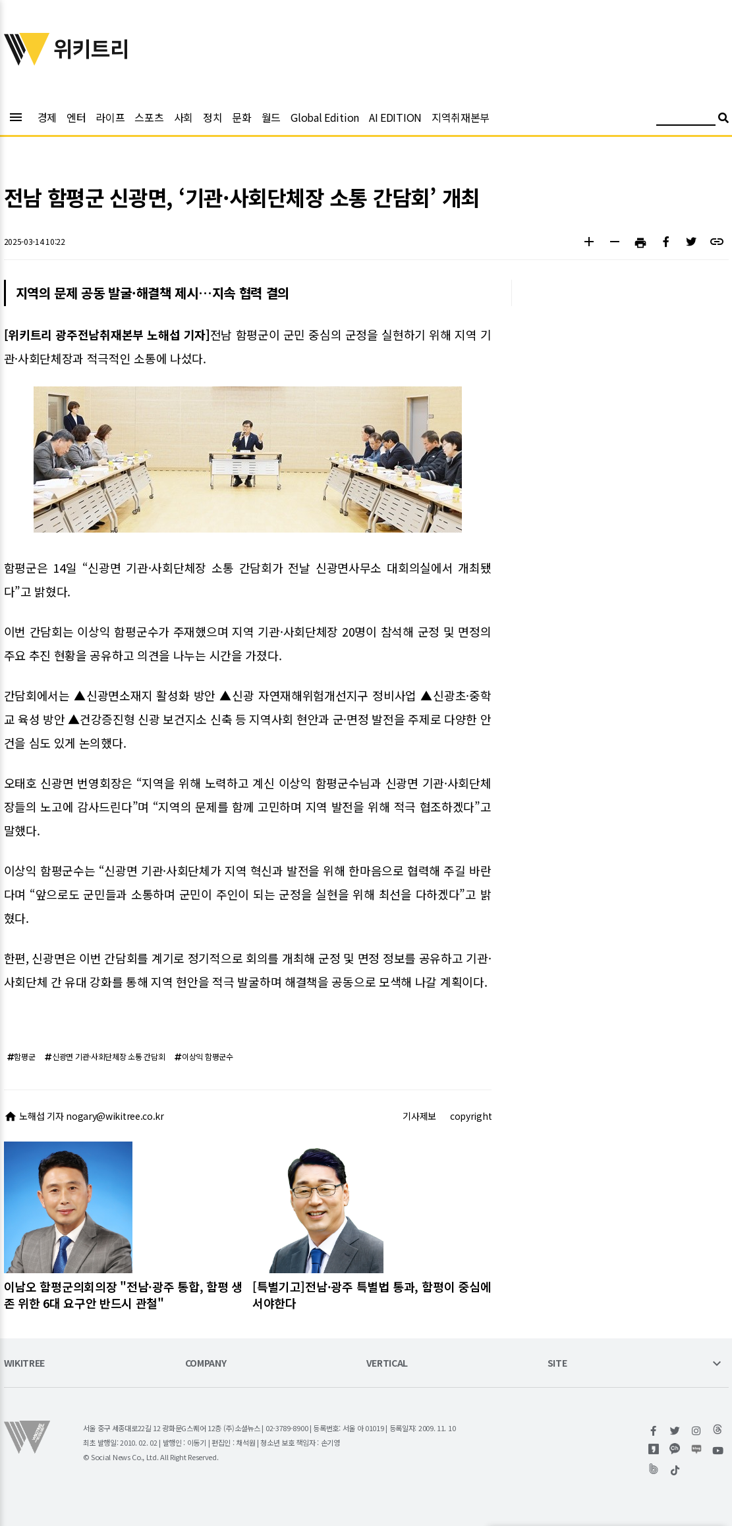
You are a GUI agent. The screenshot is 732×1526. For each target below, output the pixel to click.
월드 (271, 117)
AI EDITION (395, 117)
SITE (557, 1363)
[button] (589, 243)
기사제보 (419, 1115)
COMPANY (206, 1363)
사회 (183, 117)
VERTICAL (387, 1363)
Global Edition (325, 117)
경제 (47, 117)
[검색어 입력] (686, 119)
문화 (241, 117)
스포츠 (148, 117)
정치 (212, 117)
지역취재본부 (461, 117)
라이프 (110, 117)
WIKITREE (24, 1363)
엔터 (76, 117)
